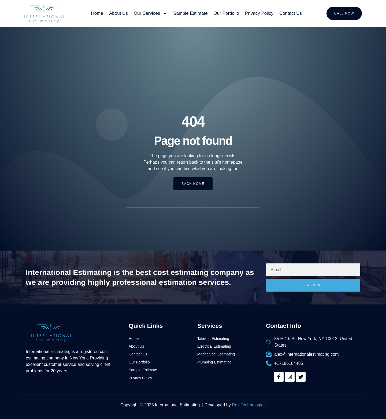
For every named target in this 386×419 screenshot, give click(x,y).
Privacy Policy (259, 13)
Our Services (150, 14)
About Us (118, 13)
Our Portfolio (226, 13)
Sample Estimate (190, 13)
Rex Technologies (249, 405)
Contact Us (290, 13)
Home (97, 13)
